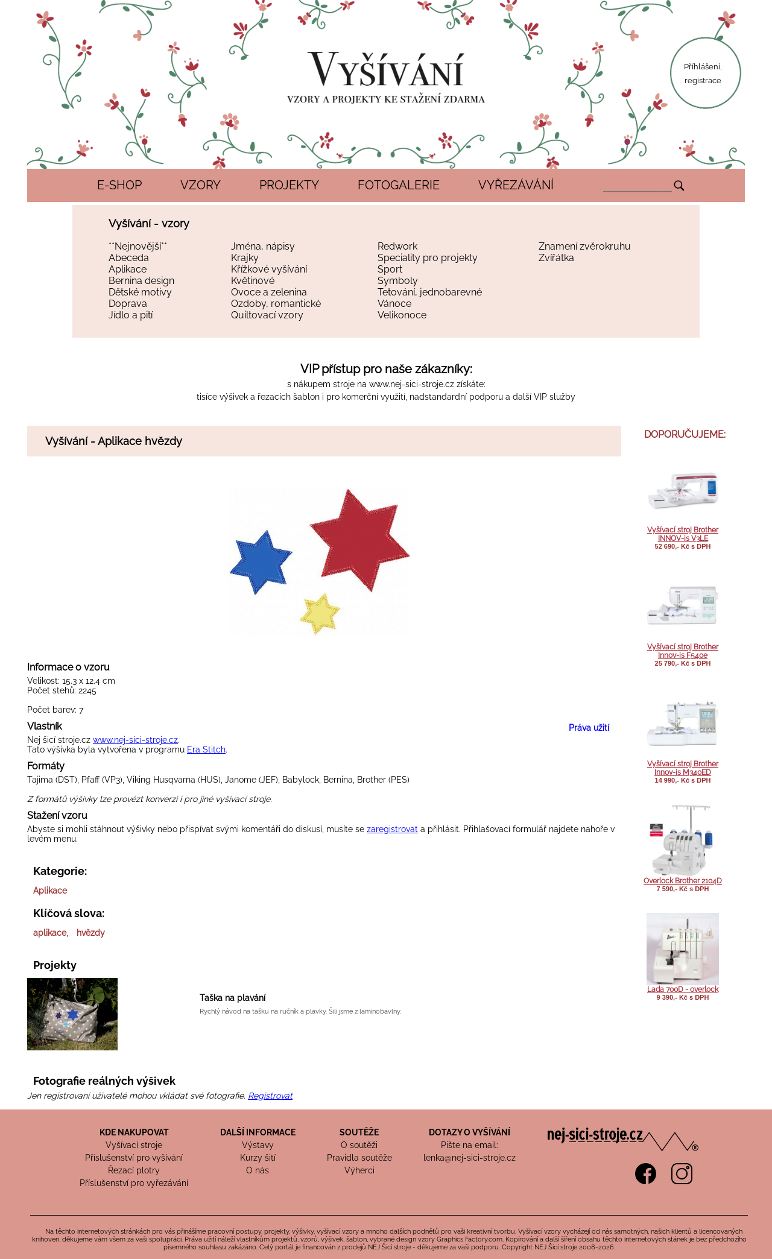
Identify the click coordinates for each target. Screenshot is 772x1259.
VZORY (200, 185)
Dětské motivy (140, 292)
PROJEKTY (289, 185)
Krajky (245, 257)
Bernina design (141, 280)
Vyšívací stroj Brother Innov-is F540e (682, 651)
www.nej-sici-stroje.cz (411, 384)
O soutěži (359, 1145)
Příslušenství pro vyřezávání (134, 1183)
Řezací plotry (134, 1170)
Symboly (398, 280)
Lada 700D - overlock (682, 989)
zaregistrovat (392, 829)
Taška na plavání (232, 998)
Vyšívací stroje (134, 1145)
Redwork (397, 246)
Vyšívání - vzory (149, 223)
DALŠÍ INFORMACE (258, 1132)
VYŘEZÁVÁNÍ (516, 185)
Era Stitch (206, 749)
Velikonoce (402, 315)
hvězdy (91, 933)
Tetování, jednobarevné (430, 292)
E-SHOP (119, 185)
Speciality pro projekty (428, 257)
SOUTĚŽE (359, 1132)
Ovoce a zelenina (269, 292)
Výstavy (258, 1145)
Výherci (359, 1170)
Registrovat (270, 1095)
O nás (257, 1170)
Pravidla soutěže (359, 1158)
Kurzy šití (258, 1158)
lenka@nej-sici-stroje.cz (469, 1158)
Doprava (128, 303)
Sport (390, 269)
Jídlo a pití (131, 315)
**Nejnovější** (138, 246)
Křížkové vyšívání (269, 269)
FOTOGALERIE (399, 185)
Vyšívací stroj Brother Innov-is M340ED (682, 768)
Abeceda (129, 257)
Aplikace (128, 269)
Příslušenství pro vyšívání (134, 1158)
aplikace (49, 933)
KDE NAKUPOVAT (134, 1132)
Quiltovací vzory (267, 315)
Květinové (252, 280)
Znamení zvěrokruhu (585, 246)
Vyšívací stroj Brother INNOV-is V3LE (682, 534)
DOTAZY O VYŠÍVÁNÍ (469, 1132)
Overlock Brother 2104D (683, 881)
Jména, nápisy (263, 246)
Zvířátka (556, 257)
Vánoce (394, 303)
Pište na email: (469, 1145)
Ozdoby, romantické (276, 303)
